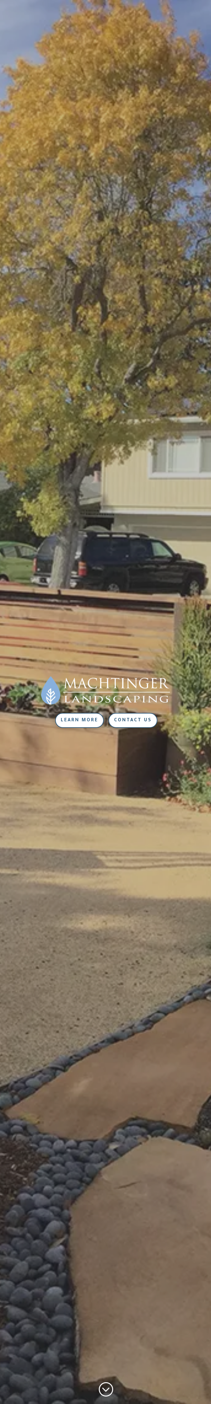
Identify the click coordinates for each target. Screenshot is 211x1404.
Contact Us (133, 720)
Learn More (79, 720)
